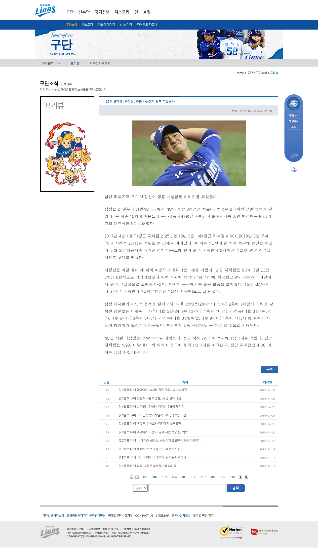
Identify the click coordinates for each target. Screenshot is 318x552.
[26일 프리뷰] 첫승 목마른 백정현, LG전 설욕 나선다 (151, 398)
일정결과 (293, 121)
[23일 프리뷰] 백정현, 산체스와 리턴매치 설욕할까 (150, 423)
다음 (240, 477)
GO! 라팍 (126, 24)
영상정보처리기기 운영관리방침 (86, 515)
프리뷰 (75, 63)
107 (203, 477)
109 (222, 477)
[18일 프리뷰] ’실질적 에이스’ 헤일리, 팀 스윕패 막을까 (152, 457)
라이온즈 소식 (51, 63)
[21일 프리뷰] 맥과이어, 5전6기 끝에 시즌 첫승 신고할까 (154, 432)
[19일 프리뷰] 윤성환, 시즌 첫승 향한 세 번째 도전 (149, 449)
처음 (131, 477)
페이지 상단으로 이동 (294, 169)
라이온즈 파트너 (147, 24)
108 (213, 477)
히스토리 (87, 24)
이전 (137, 477)
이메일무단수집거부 (120, 515)
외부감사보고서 (99, 63)
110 (232, 477)
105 (183, 477)
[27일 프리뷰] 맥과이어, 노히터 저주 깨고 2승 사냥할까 (153, 390)
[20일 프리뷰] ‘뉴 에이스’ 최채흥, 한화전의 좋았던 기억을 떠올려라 (159, 440)
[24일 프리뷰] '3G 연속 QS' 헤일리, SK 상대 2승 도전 (152, 415)
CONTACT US (144, 515)
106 (193, 477)
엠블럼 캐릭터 (106, 24)
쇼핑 (147, 12)
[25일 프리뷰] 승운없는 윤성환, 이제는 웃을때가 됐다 (151, 406)
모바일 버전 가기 (203, 515)
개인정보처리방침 (53, 515)
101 (145, 477)
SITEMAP (162, 515)
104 (174, 477)
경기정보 (102, 12)
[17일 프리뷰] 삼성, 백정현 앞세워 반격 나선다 (147, 466)
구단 (70, 12)
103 (164, 477)
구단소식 (71, 24)
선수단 (84, 12)
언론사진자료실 (181, 515)
